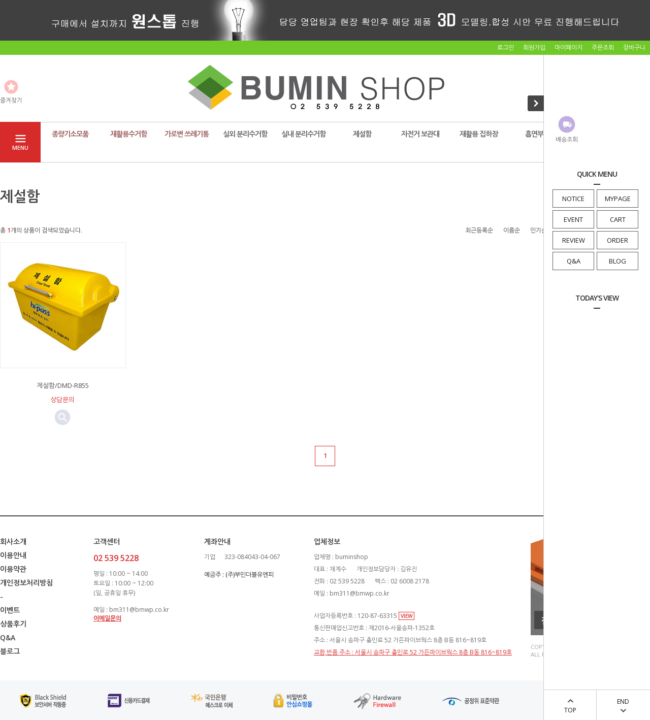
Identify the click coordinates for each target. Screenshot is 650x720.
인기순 (538, 230)
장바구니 (634, 47)
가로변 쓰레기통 (187, 134)
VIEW (406, 615)
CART (618, 219)
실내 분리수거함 (303, 134)
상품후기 (13, 624)
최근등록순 (479, 230)
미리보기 (62, 417)
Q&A (573, 261)
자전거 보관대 (420, 134)
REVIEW (573, 240)
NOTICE (573, 198)
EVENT (573, 219)
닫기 (639, 19)
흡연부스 (537, 134)
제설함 (362, 134)
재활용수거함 (128, 134)
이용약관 (13, 569)
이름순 (511, 230)
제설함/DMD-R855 (63, 385)
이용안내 (13, 555)
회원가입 (534, 47)
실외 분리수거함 (245, 134)
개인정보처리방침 (26, 582)
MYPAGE (618, 198)
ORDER (617, 240)
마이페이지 (568, 47)
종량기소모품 (70, 134)
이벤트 (10, 610)
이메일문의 (107, 618)
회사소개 (13, 541)
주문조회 (603, 47)
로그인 (505, 47)
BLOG (617, 261)
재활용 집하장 (479, 134)
